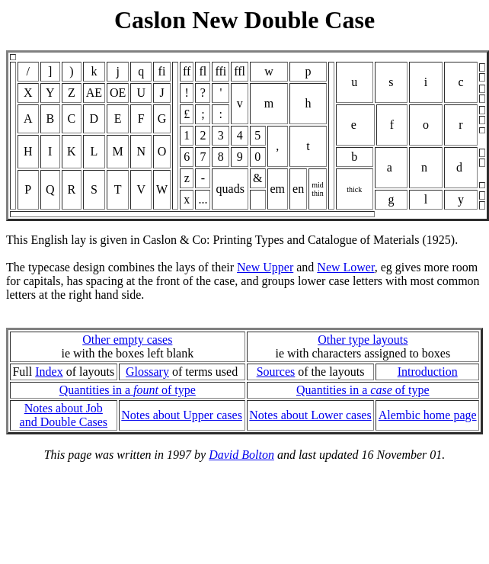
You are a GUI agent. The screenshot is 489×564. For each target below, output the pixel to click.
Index (48, 371)
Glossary (147, 371)
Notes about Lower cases (310, 415)
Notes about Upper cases (181, 415)
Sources (276, 371)
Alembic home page (428, 415)
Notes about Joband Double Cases (64, 415)
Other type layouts (363, 339)
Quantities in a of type (127, 389)
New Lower (345, 267)
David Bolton (241, 454)
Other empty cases (127, 339)
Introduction (428, 371)
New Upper (265, 267)
